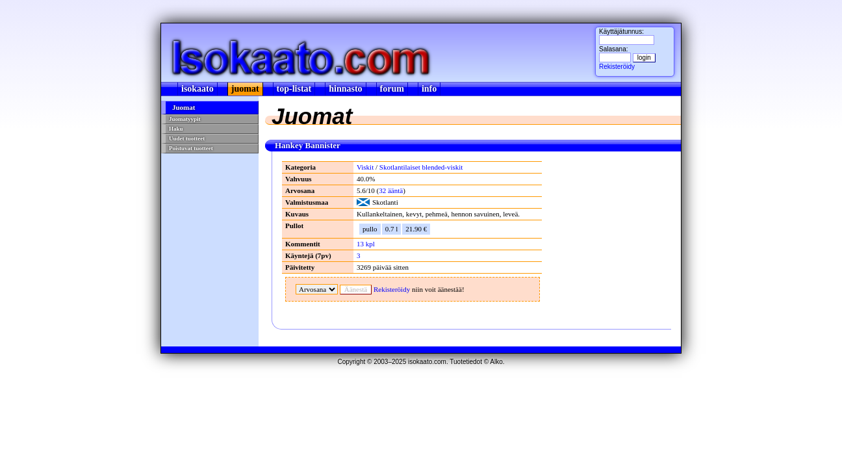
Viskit (365, 167)
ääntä (391, 190)
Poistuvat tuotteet (191, 148)
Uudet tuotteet (187, 138)
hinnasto (345, 89)
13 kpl (366, 244)
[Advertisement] (209, 238)
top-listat (294, 89)
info (429, 89)
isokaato (197, 89)
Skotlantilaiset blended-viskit (421, 167)
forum (392, 89)
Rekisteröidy (617, 66)
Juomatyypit (185, 119)
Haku (176, 128)
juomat (245, 89)
